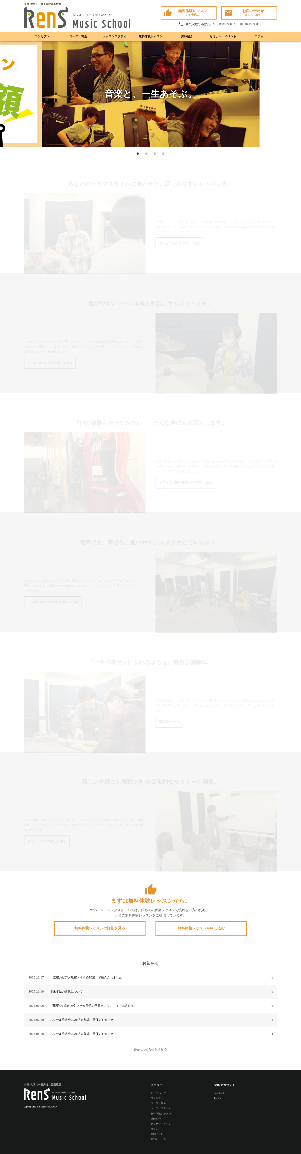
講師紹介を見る (169, 721)
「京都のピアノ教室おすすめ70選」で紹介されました (86, 977)
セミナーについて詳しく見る (46, 841)
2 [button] (146, 153)
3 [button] (155, 153)
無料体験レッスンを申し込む (201, 928)
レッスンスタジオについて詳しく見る (52, 602)
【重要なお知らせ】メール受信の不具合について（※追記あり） (93, 1005)
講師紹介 (187, 36)
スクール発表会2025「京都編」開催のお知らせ (81, 1019)
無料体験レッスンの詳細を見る (99, 928)
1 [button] (138, 153)
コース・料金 (78, 36)
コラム (259, 36)
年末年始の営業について (66, 991)
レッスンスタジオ (114, 36)
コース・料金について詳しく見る (49, 363)
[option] (151, 94)
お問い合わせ (244, 13)
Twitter (217, 1098)
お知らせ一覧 (158, 1139)
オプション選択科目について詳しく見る (186, 482)
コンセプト (42, 36)
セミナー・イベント (223, 36)
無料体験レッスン (185, 13)
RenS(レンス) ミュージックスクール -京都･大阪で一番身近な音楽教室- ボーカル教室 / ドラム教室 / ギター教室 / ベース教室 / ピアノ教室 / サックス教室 (77, 17)
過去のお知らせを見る (148, 1049)
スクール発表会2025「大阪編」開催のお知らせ (81, 1033)
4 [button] (163, 153)
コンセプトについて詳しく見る (180, 243)
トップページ (158, 1093)
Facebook (219, 1093)
